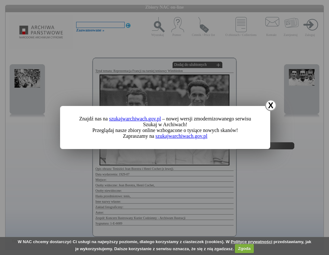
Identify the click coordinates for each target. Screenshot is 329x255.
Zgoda (244, 248)
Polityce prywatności (251, 241)
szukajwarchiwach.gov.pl (135, 118)
